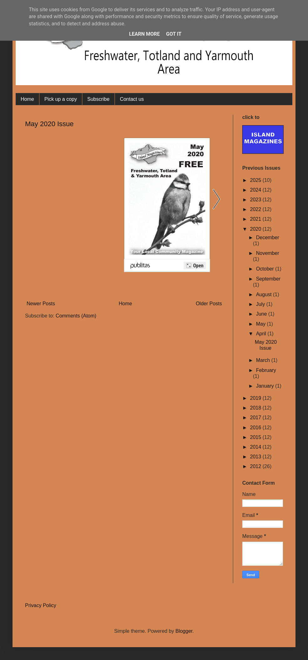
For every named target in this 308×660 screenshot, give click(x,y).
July (261, 304)
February (266, 370)
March (263, 360)
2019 (256, 398)
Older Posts (209, 303)
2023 (256, 199)
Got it (173, 34)
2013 (256, 456)
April (261, 333)
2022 (256, 209)
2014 (256, 447)
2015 (256, 437)
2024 (256, 190)
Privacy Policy (40, 605)
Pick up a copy (60, 99)
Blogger (183, 631)
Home (27, 99)
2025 (256, 180)
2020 (256, 229)
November (267, 253)
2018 (256, 407)
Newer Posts (41, 303)
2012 (256, 466)
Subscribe (98, 99)
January (265, 386)
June (262, 314)
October (265, 268)
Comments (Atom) (76, 315)
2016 (256, 427)
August (264, 294)
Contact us (132, 99)
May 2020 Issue (49, 124)
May (261, 324)
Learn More (144, 34)
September (268, 278)
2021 (256, 219)
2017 (256, 417)
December (267, 237)
